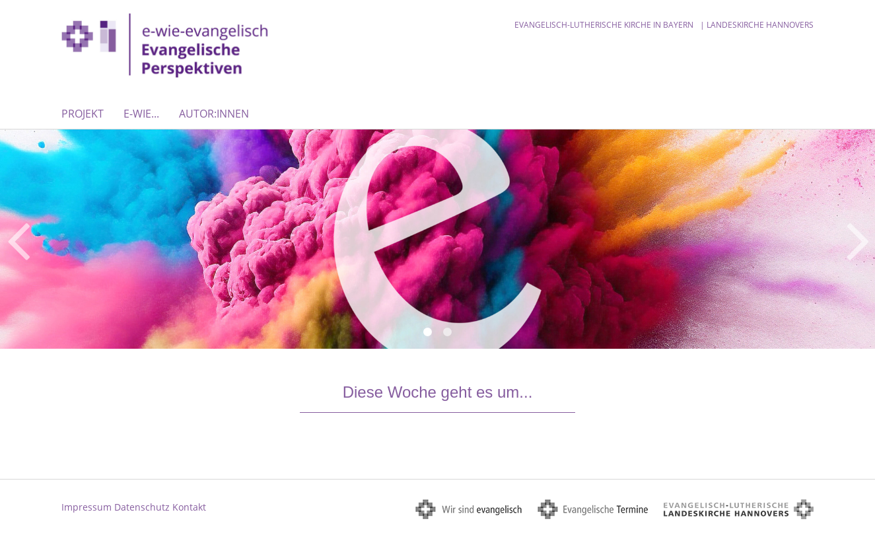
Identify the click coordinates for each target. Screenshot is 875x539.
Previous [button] (18, 239)
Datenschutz (142, 507)
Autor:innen (214, 113)
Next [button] (858, 239)
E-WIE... (141, 113)
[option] (437, 238)
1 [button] (428, 332)
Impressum (86, 507)
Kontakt (189, 507)
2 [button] (447, 332)
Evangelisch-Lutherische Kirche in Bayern (603, 24)
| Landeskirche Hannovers (757, 24)
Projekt (82, 113)
